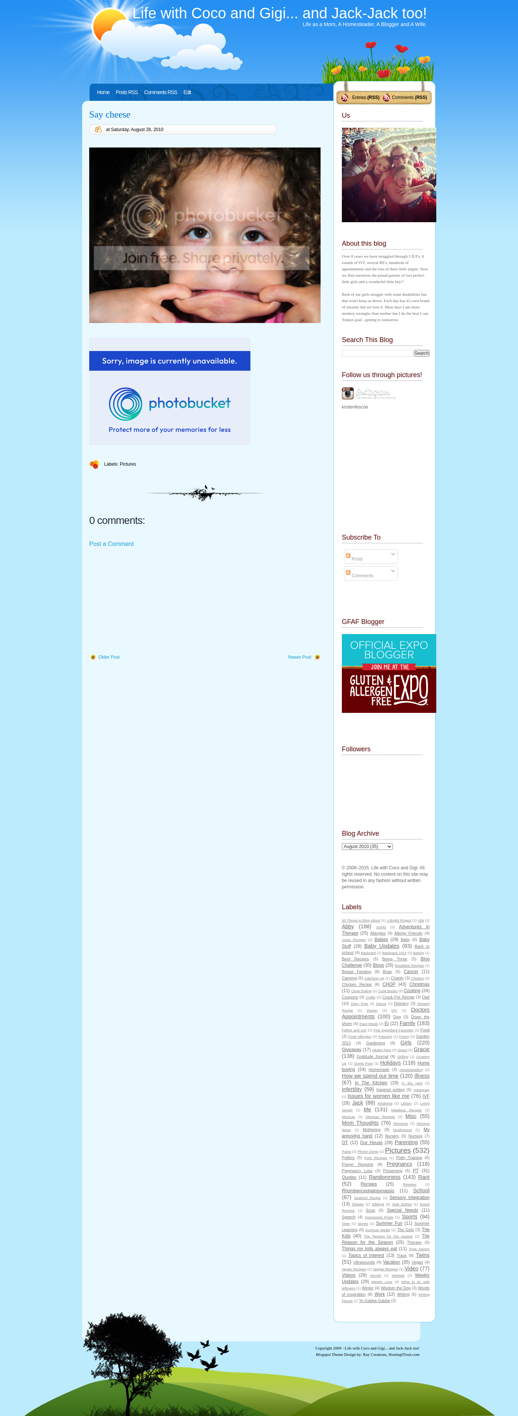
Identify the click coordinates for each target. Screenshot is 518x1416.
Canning (349, 978)
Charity (397, 978)
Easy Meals (368, 1024)
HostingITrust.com (403, 1354)
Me (367, 1109)
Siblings (378, 1204)
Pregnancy (399, 1164)
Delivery (401, 1003)
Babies (381, 939)
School (421, 1190)
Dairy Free (359, 1004)
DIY (394, 1010)
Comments (403, 97)
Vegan (417, 1262)
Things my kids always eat (369, 1248)
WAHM (375, 1275)
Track (402, 1255)
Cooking (412, 990)
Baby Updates (381, 946)
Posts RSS (127, 92)
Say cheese (109, 114)
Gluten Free (381, 1050)
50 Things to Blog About (361, 920)
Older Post (109, 657)
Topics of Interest (366, 1255)
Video (411, 1268)
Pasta (346, 1151)
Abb (421, 920)
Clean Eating (361, 991)
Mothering (372, 1129)
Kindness (385, 1103)
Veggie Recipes (385, 1269)
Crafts (370, 997)
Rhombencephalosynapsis (368, 1190)
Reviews (409, 1184)
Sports (410, 1217)
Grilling (402, 1057)
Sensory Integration (410, 1197)
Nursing (415, 1136)
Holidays (390, 1063)
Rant (424, 1177)
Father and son (354, 1030)
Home (103, 92)
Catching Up (374, 978)
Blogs (378, 965)
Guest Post (363, 1063)
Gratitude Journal (372, 1056)
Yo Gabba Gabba (374, 1300)
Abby (348, 926)
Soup (370, 1210)
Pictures (128, 464)
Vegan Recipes (354, 1269)
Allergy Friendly (408, 933)
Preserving (392, 1170)
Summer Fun (389, 1223)
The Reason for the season (388, 1236)
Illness (422, 1076)
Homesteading (411, 1070)
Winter (368, 1288)
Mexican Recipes (380, 1117)
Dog (397, 1017)
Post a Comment (111, 544)
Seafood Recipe (367, 1198)
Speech (349, 1217)
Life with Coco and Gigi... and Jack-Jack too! (279, 13)
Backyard (368, 953)
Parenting (406, 1142)
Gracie (422, 1049)
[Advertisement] (145, 601)
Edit (187, 92)
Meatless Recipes (406, 1110)
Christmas (419, 984)
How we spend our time (370, 1076)
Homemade (379, 1069)
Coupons (350, 997)
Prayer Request (357, 1164)
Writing (403, 1294)
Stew (346, 1223)
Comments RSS (160, 92)
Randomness (384, 1177)
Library (406, 1103)
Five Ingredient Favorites (394, 1030)
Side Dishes (402, 1204)
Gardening (375, 1043)
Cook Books (387, 991)
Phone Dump (368, 1151)
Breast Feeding (356, 971)
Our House (371, 1142)
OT (345, 1142)
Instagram (422, 1090)
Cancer (411, 971)
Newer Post (299, 657)
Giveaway (352, 1049)
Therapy (414, 1242)
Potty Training (409, 1157)
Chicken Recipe (357, 984)
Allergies (378, 933)
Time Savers (419, 1249)
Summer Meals (377, 1230)
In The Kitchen (371, 1083)
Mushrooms (402, 1130)
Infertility (352, 1089)
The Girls (405, 1229)
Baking (418, 953)
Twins (423, 1255)
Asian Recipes (354, 940)
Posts (354, 559)
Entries (359, 97)
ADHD (381, 927)
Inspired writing (391, 1089)
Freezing (385, 1036)
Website (397, 1275)
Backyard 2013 (394, 953)
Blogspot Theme (329, 1354)
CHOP (389, 984)
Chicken (417, 978)
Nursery (392, 1136)
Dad (426, 997)
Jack (357, 1103)
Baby (405, 939)
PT (415, 1170)
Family (407, 1023)
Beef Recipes (355, 959)
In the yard (412, 1083)
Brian (387, 971)
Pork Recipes (376, 1158)
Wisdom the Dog (396, 1288)
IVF (426, 1096)
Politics (348, 1157)
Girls (406, 1043)
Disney (372, 1010)
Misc (410, 1116)
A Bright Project (399, 920)
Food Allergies (359, 1036)
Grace (402, 1050)
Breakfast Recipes (409, 965)
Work (380, 1294)
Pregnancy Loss (357, 1170)
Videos (348, 1275)
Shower (358, 1204)
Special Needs (402, 1210)
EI (387, 1023)
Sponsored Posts (379, 1217)
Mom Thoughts (360, 1123)
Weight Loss (381, 1282)
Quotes (349, 1177)
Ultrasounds (364, 1262)
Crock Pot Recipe (399, 997)
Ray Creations (375, 1354)
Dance (381, 1004)
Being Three (394, 959)
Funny (404, 1036)
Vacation (391, 1262)
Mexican (348, 1117)
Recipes (369, 1184)
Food (425, 1030)
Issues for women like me (378, 1096)
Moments (400, 1123)
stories (363, 1223)
